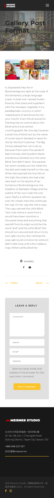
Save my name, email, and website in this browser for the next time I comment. (26, 372)
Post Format (16, 42)
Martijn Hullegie (19, 38)
